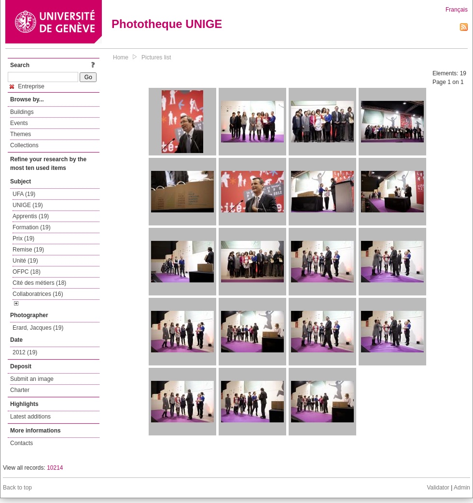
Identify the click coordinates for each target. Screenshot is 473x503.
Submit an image (32, 379)
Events (19, 123)
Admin (462, 487)
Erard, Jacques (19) (38, 327)
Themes (20, 134)
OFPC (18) (27, 271)
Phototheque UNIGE (166, 23)
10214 (55, 467)
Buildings (22, 112)
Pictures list (156, 57)
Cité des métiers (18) (39, 282)
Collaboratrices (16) (38, 294)
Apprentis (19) (31, 216)
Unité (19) (25, 260)
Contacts (21, 443)
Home (120, 57)
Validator (438, 487)
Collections (24, 145)
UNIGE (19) (28, 205)
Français (456, 9)
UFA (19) (24, 194)
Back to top (17, 487)
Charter (19, 390)
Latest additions (30, 416)
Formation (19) (32, 227)
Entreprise (27, 86)
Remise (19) (28, 249)
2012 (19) (25, 352)
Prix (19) (23, 238)
